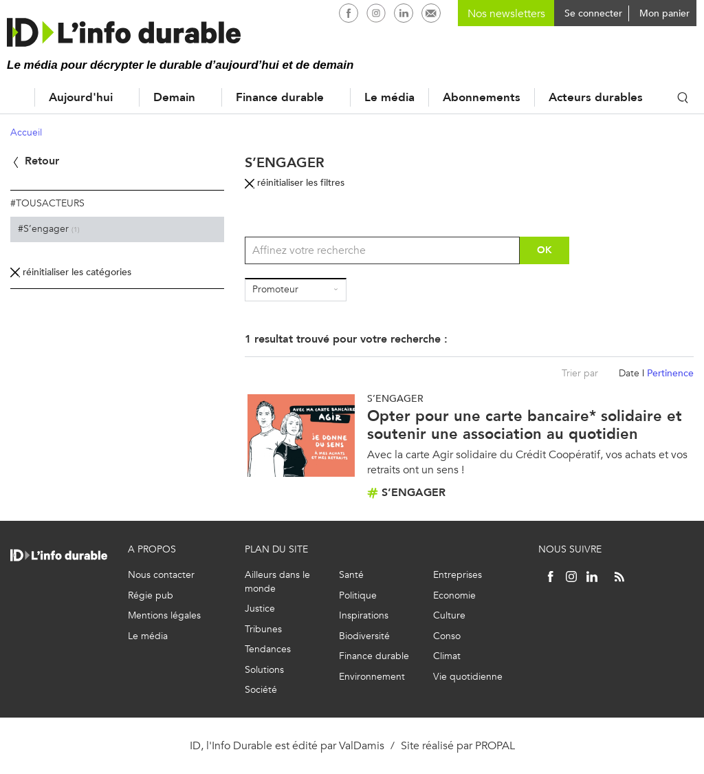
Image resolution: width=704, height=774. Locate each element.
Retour (34, 160)
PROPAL (495, 745)
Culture (449, 615)
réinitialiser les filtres (294, 182)
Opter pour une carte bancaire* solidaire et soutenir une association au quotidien (524, 425)
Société (261, 689)
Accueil (14, 97)
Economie (454, 595)
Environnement (372, 676)
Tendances (268, 649)
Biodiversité (364, 636)
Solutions (264, 669)
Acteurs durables (596, 97)
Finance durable (280, 97)
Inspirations (363, 615)
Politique (358, 595)
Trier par (580, 373)
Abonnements (481, 97)
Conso (447, 636)
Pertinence (670, 373)
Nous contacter (161, 574)
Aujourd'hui (81, 97)
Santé (351, 574)
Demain (174, 97)
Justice (260, 608)
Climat (447, 656)
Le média (389, 97)
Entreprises (457, 574)
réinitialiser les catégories (70, 272)
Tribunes (263, 629)
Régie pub (150, 595)
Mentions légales (164, 615)
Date (629, 373)
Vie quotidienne (468, 676)
